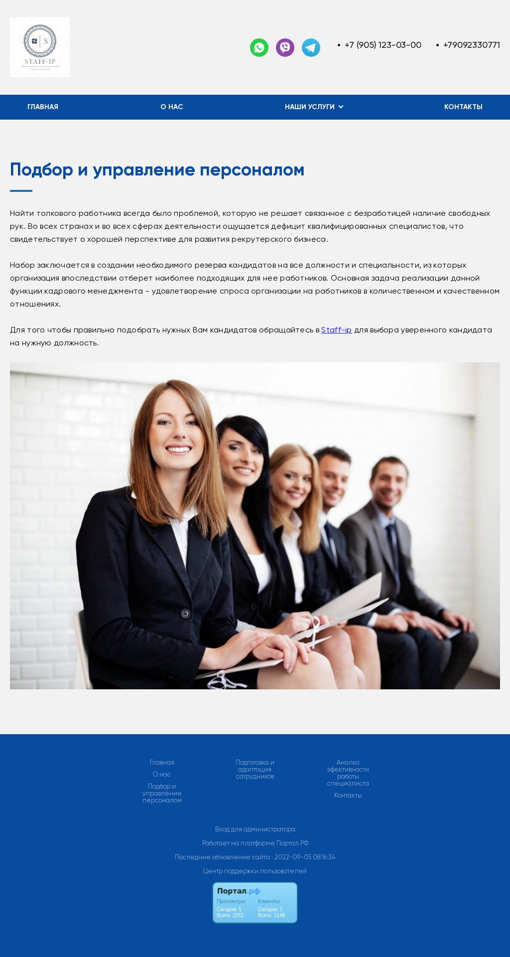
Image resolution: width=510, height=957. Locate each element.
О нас (171, 107)
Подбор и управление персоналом (162, 793)
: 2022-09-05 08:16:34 (303, 857)
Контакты (463, 107)
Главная (42, 107)
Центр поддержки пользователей (255, 871)
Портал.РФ (292, 843)
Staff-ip (336, 329)
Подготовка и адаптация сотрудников (255, 769)
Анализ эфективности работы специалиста (348, 773)
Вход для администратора (255, 829)
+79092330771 (471, 44)
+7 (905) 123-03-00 (383, 44)
